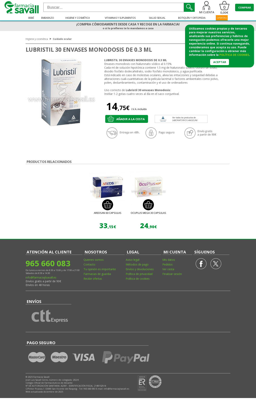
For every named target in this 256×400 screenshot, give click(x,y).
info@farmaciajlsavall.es (41, 277)
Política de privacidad (139, 274)
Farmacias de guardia (97, 274)
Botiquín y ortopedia (192, 18)
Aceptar (219, 62)
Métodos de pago (137, 264)
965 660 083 (48, 263)
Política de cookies (138, 278)
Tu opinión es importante (100, 269)
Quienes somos (94, 260)
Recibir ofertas (93, 278)
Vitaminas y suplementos (120, 18)
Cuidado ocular (62, 39)
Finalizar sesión (172, 274)
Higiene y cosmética (77, 18)
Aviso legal (132, 260)
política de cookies (234, 55)
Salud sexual (157, 18)
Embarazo (47, 18)
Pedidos (167, 264)
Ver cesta (168, 269)
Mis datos (168, 260)
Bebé (31, 18)
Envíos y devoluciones (140, 269)
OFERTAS (222, 18)
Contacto (89, 264)
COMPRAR (244, 7)
